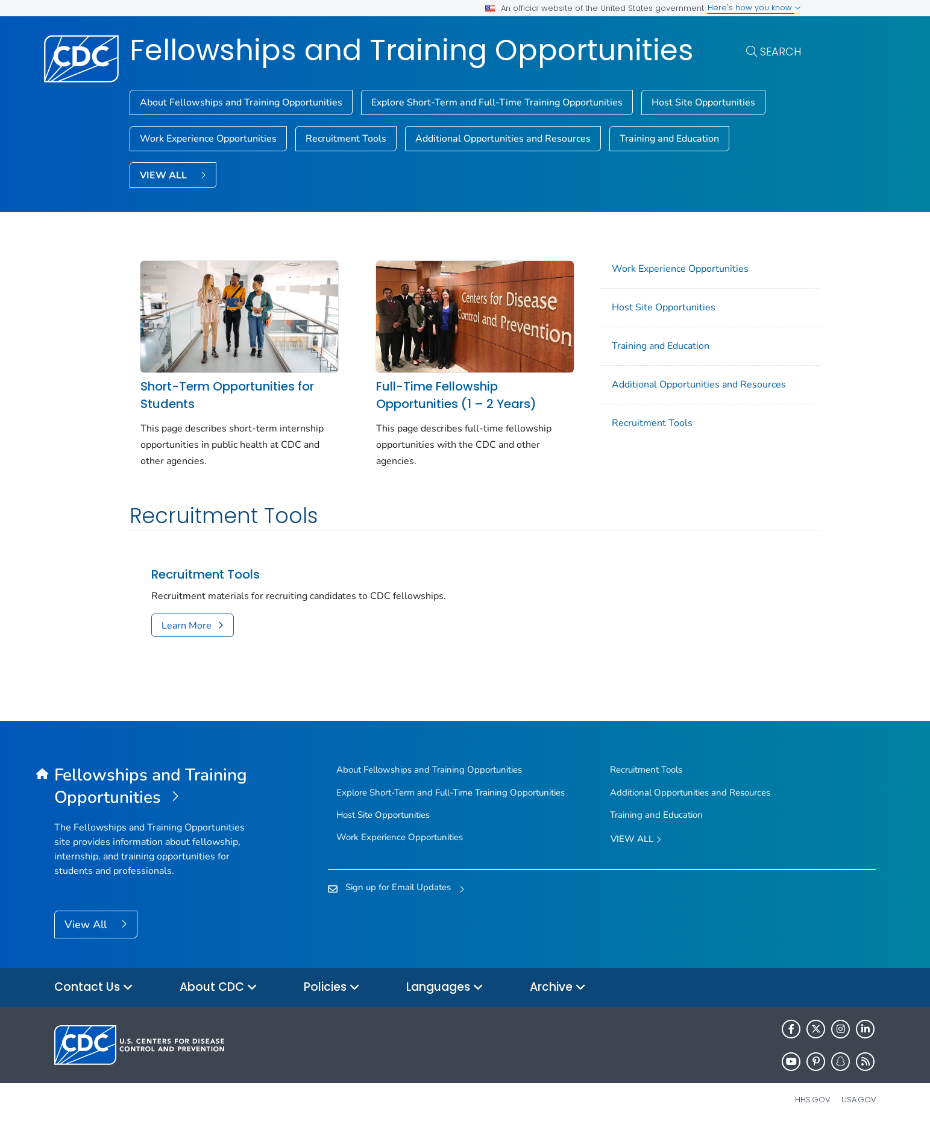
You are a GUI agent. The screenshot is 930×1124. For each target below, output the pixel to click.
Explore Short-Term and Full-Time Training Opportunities (497, 102)
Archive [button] (558, 984)
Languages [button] (444, 984)
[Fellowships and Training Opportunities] (157, 783)
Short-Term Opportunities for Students (227, 391)
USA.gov (858, 1096)
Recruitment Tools (346, 138)
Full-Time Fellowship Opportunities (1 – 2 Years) (449, 391)
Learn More (187, 622)
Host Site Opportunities (703, 102)
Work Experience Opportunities (208, 138)
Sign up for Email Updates (398, 884)
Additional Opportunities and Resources (503, 138)
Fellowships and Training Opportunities (412, 50)
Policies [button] (332, 984)
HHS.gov (813, 1096)
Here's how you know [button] (754, 7)
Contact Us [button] (93, 984)
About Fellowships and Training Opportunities (241, 102)
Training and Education (669, 138)
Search (780, 51)
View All (87, 921)
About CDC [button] (218, 984)
